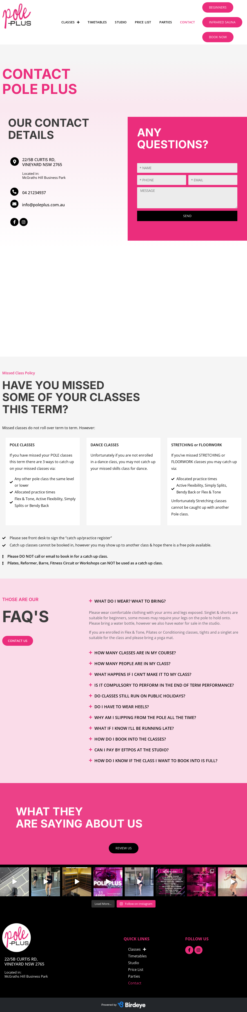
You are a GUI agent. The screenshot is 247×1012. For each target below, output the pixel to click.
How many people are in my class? (132, 663)
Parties (165, 22)
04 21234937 (34, 192)
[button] (165, 601)
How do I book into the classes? (130, 739)
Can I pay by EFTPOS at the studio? (131, 749)
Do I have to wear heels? (121, 706)
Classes (70, 22)
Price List (143, 22)
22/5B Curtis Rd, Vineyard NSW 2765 (42, 162)
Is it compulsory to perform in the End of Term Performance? (164, 685)
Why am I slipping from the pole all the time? (145, 717)
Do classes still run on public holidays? (139, 696)
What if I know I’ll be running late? (134, 728)
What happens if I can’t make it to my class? (142, 674)
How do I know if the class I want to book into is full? (155, 760)
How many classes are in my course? (135, 652)
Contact (187, 22)
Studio (121, 22)
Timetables (97, 22)
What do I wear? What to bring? (130, 601)
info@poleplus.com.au (43, 204)
